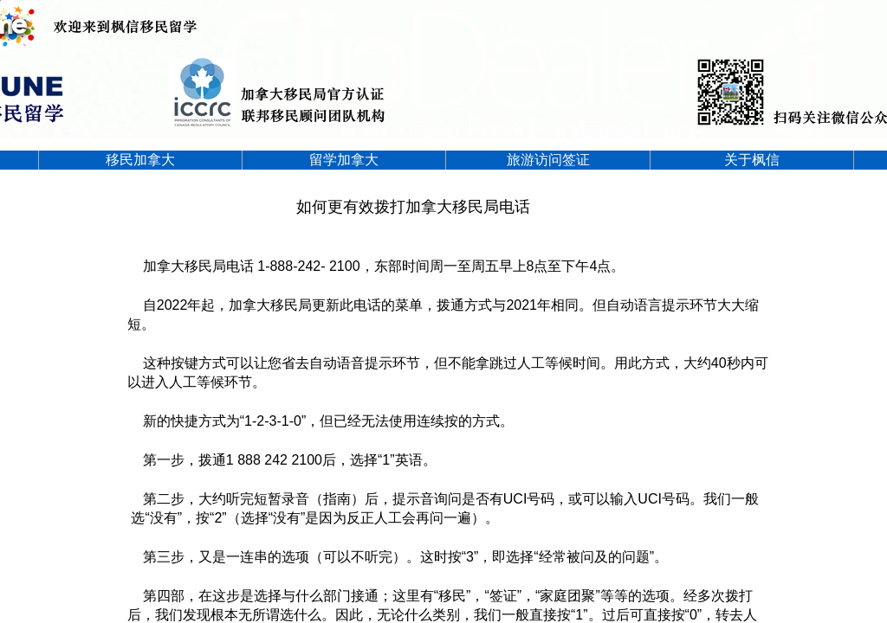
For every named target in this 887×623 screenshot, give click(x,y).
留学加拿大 (344, 159)
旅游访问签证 (548, 159)
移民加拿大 (140, 159)
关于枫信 (752, 159)
